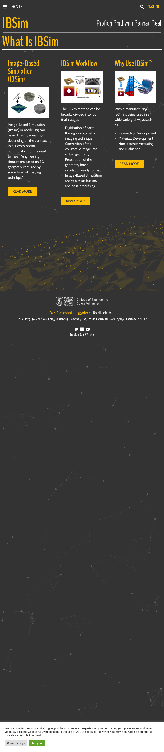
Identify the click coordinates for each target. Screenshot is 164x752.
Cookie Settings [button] (16, 743)
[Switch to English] (152, 7)
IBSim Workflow (79, 63)
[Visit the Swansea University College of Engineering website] (82, 301)
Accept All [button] (37, 743)
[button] (142, 7)
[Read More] (82, 87)
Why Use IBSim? (133, 63)
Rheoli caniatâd (102, 313)
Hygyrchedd (83, 313)
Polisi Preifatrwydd (61, 313)
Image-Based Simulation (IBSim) (23, 71)
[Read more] (28, 102)
